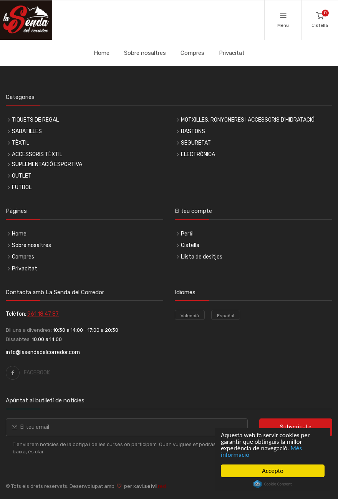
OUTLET (21, 176)
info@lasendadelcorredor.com (43, 352)
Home (101, 52)
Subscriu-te (295, 427)
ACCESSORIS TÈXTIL (37, 154)
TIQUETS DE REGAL (35, 120)
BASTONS (193, 131)
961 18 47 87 (43, 314)
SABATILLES (27, 131)
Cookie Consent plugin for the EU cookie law (273, 484)
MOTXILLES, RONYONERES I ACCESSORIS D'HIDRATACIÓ (248, 120)
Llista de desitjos (201, 257)
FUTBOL (21, 187)
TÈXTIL (20, 143)
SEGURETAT (196, 143)
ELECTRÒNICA (198, 154)
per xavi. (144, 486)
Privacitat (232, 52)
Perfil (187, 234)
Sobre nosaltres (145, 52)
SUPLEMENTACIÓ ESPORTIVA (47, 164)
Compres (192, 52)
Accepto (272, 471)
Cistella (190, 245)
